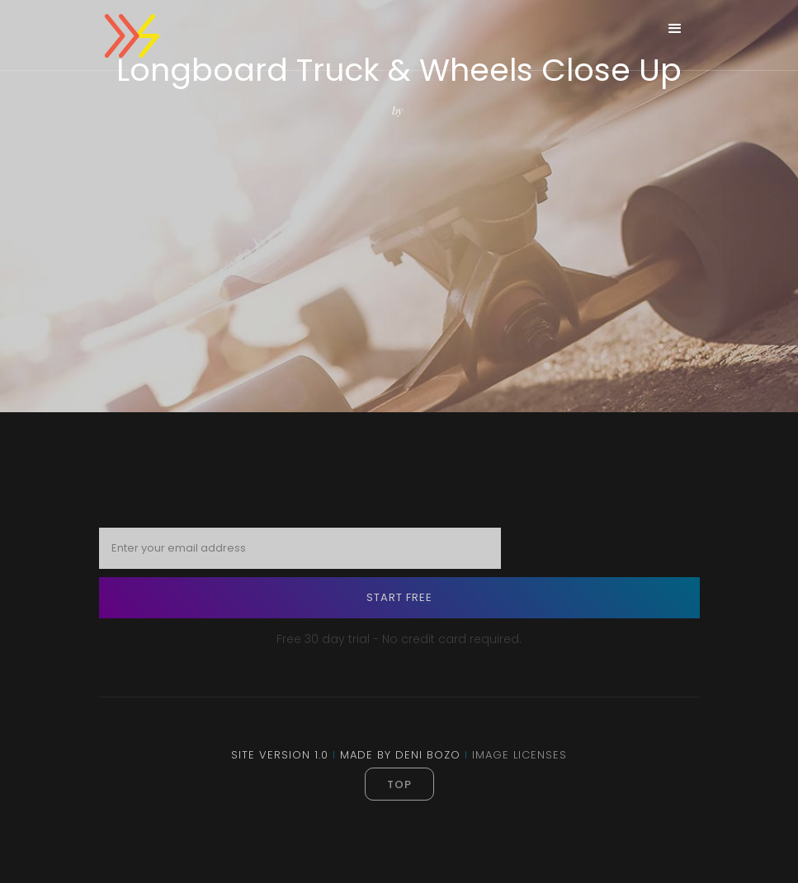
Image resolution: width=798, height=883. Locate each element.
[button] (675, 29)
